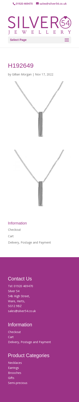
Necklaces (15, 363)
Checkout (14, 230)
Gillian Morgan (22, 74)
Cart (11, 236)
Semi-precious (17, 383)
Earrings (13, 368)
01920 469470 (23, 286)
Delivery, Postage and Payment (29, 242)
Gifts (11, 378)
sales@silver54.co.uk (22, 311)
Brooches (14, 373)
